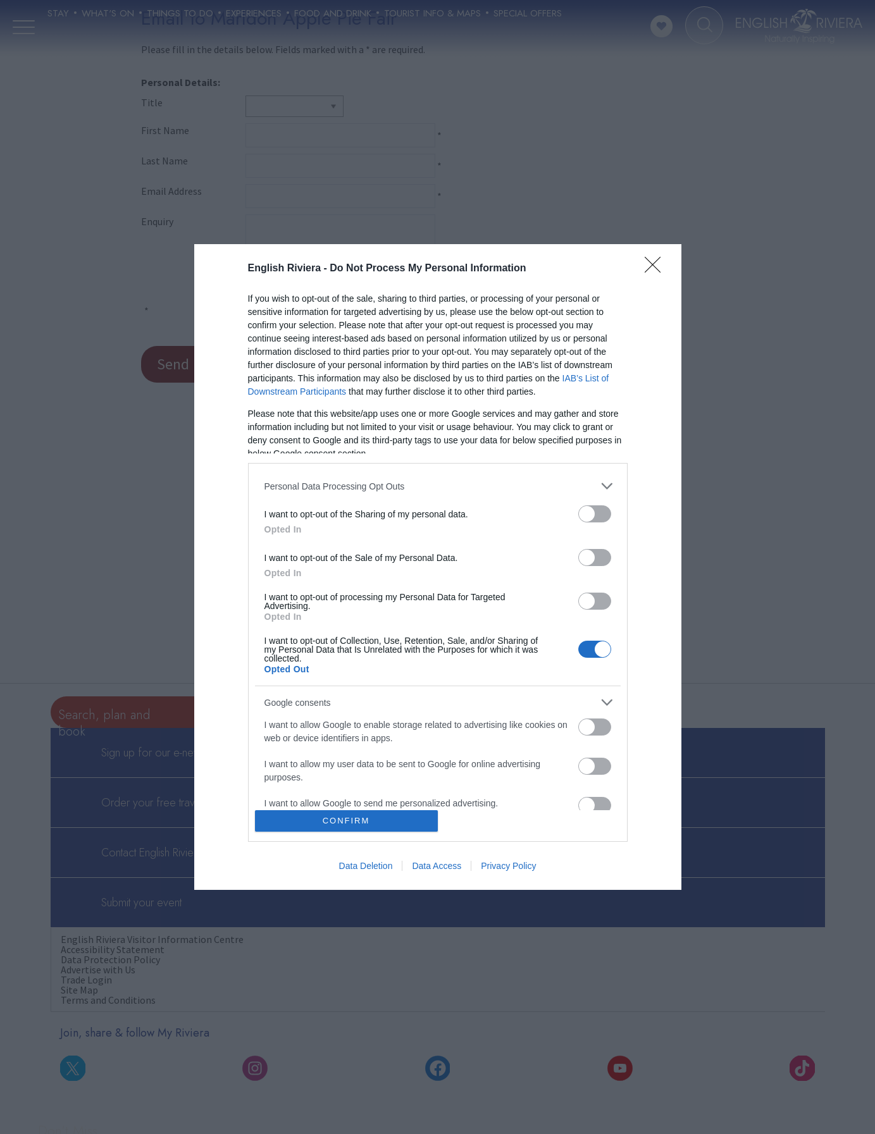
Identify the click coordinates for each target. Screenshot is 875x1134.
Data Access (436, 866)
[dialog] (437, 567)
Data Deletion (366, 866)
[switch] (594, 513)
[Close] (657, 269)
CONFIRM (346, 820)
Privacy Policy (508, 866)
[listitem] (437, 486)
